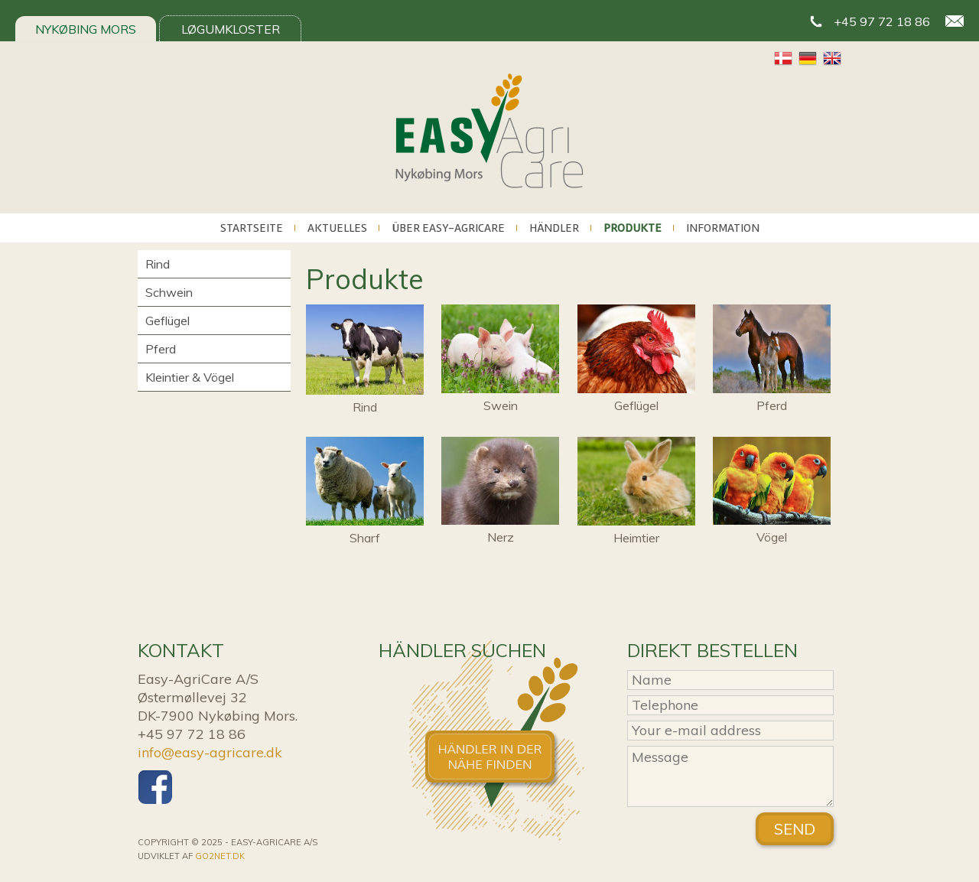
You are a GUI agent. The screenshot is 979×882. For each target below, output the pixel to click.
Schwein (169, 292)
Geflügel (167, 320)
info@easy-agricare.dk (210, 752)
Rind (157, 264)
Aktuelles (337, 228)
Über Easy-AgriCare (448, 228)
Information (722, 228)
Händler (554, 228)
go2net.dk (220, 856)
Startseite (251, 228)
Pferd (160, 348)
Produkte (632, 228)
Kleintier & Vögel (189, 377)
